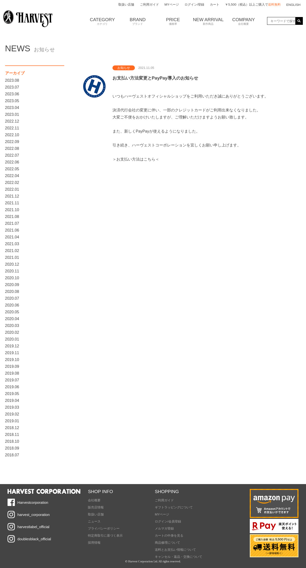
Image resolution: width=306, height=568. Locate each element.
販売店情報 (96, 507)
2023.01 (12, 114)
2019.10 (12, 360)
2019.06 (12, 387)
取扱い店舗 (126, 4)
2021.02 (12, 251)
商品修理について (167, 542)
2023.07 (12, 87)
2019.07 (12, 380)
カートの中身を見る (169, 535)
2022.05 (12, 169)
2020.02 (12, 332)
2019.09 (12, 366)
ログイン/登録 (194, 4)
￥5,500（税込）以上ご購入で (252, 4)
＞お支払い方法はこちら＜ (135, 159)
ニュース (94, 521)
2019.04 (12, 400)
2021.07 (12, 223)
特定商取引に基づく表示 (105, 535)
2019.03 (12, 407)
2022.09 (12, 142)
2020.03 (12, 326)
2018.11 (12, 435)
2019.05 (12, 394)
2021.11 (12, 203)
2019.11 (12, 353)
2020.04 (12, 319)
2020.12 (12, 264)
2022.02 (12, 182)
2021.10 (12, 210)
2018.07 (12, 455)
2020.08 (12, 291)
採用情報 (94, 542)
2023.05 (12, 101)
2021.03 (12, 244)
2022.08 (12, 148)
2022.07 (12, 155)
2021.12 (12, 196)
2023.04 (12, 108)
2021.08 (12, 217)
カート (214, 4)
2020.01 (12, 339)
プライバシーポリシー (104, 528)
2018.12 (12, 428)
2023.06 (12, 94)
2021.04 (12, 237)
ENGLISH (293, 5)
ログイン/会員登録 (168, 521)
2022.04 (12, 176)
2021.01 (12, 257)
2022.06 (12, 162)
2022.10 (12, 135)
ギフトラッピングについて (174, 507)
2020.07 (12, 298)
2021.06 (12, 230)
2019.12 (12, 346)
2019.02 (12, 414)
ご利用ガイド (149, 4)
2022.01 (12, 189)
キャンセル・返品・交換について (178, 557)
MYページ (172, 4)
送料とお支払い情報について (175, 549)
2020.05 (12, 312)
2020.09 (12, 285)
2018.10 (12, 441)
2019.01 (12, 421)
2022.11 (12, 128)
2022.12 (12, 121)
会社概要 (94, 500)
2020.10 (12, 278)
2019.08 (12, 373)
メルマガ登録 (164, 528)
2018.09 (12, 448)
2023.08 (12, 80)
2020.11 (12, 271)
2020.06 (12, 305)
